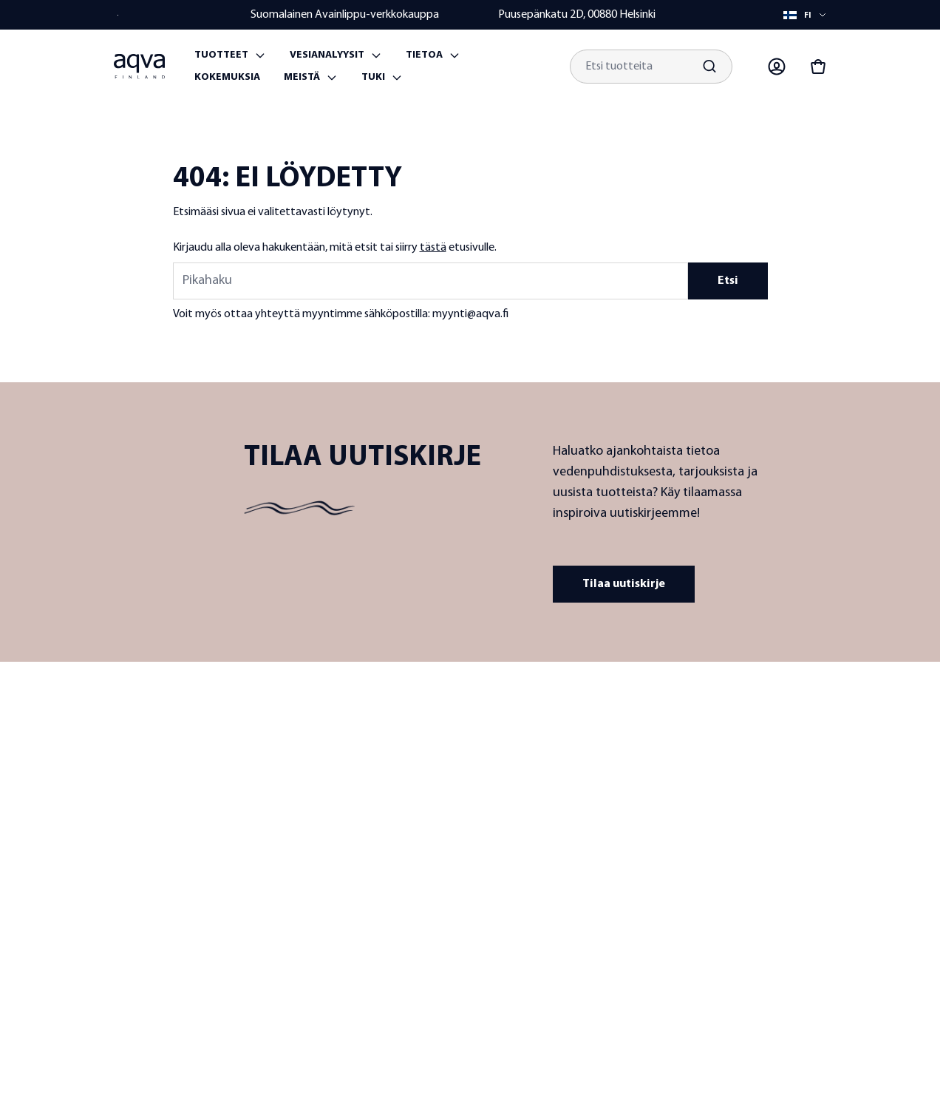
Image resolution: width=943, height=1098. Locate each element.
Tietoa (424, 55)
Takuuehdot (703, 830)
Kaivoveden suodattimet (586, 799)
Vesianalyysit (327, 55)
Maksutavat (703, 856)
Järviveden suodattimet (586, 840)
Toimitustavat (708, 883)
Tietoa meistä (469, 750)
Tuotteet (221, 55)
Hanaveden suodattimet (586, 757)
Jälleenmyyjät (470, 818)
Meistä (302, 77)
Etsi (728, 281)
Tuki (373, 77)
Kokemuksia (227, 77)
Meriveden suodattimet (586, 882)
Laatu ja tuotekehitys (467, 784)
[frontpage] (292, 735)
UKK (686, 776)
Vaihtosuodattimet (600, 915)
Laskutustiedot (710, 909)
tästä (433, 248)
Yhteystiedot (706, 750)
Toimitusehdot (709, 803)
